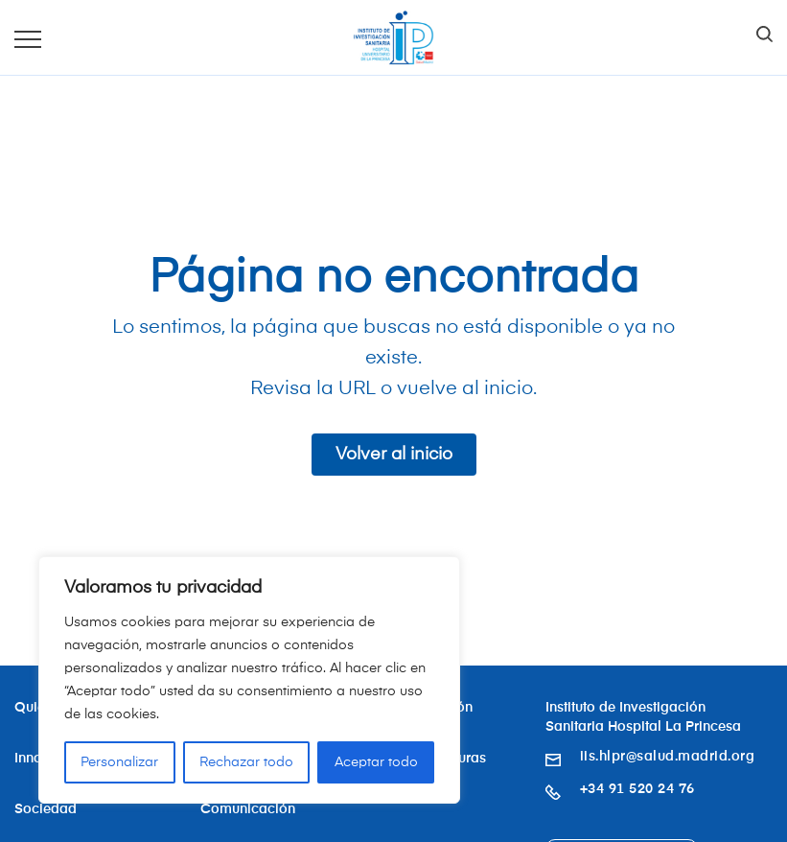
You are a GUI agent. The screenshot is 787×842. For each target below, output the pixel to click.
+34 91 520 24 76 (637, 789)
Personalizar (119, 762)
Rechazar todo (246, 762)
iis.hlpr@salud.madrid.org (667, 756)
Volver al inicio (394, 454)
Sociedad (45, 809)
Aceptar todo (376, 762)
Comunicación (247, 809)
